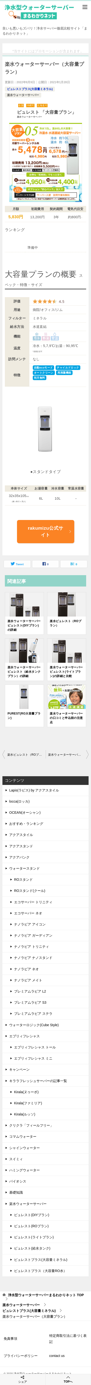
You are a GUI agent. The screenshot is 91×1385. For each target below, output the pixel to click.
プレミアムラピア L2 (30, 991)
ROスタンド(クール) (29, 891)
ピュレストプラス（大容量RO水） (40, 1271)
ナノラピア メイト (28, 980)
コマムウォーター (22, 1136)
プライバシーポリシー (21, 1356)
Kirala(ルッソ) (24, 1114)
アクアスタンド (21, 846)
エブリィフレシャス (24, 1036)
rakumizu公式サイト (50, 532)
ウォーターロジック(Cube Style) (34, 1025)
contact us (57, 1356)
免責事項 (10, 1338)
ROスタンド (23, 879)
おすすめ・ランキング (26, 824)
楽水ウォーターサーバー (23, 95)
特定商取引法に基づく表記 (68, 1339)
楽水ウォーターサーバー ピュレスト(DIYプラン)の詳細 (24, 625)
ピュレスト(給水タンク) (32, 1248)
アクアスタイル (21, 835)
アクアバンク (19, 857)
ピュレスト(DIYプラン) (31, 1215)
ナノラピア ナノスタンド (33, 958)
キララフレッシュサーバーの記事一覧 (38, 1081)
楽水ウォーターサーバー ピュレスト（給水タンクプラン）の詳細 (24, 672)
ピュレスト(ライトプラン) (34, 1237)
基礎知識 (16, 1192)
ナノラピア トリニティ (31, 946)
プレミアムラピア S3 (30, 1002)
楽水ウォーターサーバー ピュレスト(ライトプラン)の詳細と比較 (66, 672)
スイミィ (16, 1159)
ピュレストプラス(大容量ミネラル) (30, 89)
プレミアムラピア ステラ (33, 1014)
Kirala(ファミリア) (28, 1103)
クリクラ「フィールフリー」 (31, 1125)
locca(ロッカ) (19, 801)
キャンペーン (19, 1069)
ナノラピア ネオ (26, 969)
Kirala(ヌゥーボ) (26, 1092)
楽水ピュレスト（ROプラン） (65, 623)
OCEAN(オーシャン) (25, 812)
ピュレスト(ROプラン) (31, 1226)
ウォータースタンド (24, 868)
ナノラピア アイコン (30, 924)
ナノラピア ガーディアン (33, 935)
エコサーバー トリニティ (33, 902)
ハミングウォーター (24, 1170)
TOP (46, 1295)
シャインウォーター (24, 1148)
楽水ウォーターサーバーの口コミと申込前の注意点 (66, 718)
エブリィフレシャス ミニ (33, 1058)
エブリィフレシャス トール (35, 1047)
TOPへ (68, 1379)
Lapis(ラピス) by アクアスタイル (34, 790)
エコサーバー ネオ (28, 913)
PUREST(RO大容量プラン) (24, 716)
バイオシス (17, 1181)
